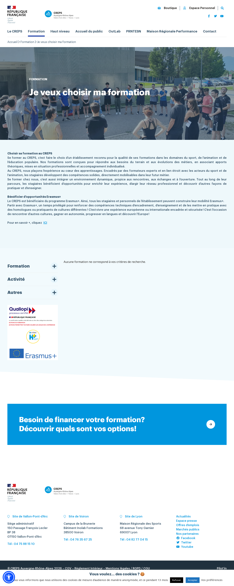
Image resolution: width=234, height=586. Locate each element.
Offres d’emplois (187, 525)
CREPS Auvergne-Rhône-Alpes (31, 568)
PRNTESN (133, 31)
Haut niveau (60, 31)
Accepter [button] (192, 580)
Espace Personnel (199, 8)
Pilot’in (222, 568)
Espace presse (186, 520)
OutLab (114, 31)
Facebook (185, 538)
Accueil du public (89, 31)
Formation (36, 31)
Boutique (167, 8)
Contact (209, 31)
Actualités (183, 516)
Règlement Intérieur (88, 568)
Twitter (183, 542)
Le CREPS (14, 31)
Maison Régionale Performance (172, 31)
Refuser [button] (176, 580)
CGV (68, 568)
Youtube (184, 546)
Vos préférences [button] (211, 580)
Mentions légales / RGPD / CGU (128, 568)
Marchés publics (187, 529)
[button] (9, 577)
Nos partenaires (187, 533)
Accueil (12, 42)
